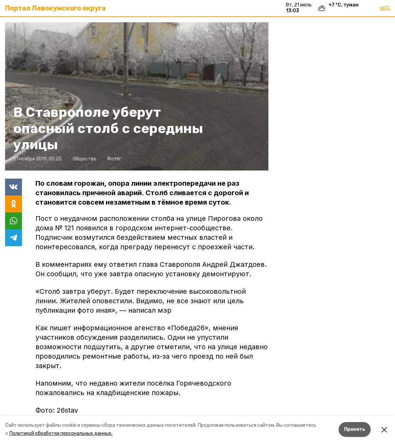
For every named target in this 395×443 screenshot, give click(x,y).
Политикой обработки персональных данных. (60, 433)
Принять (354, 429)
